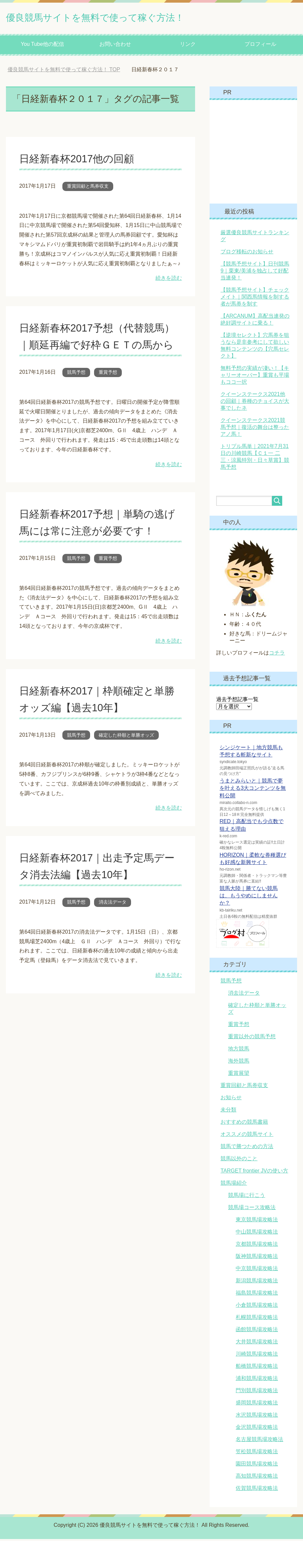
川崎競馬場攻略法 (257, 1356)
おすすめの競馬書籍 (244, 1124)
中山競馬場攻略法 (257, 1233)
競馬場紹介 (233, 1185)
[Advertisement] (259, 153)
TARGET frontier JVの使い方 (254, 1172)
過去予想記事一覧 (237, 701)
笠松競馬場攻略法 (257, 1453)
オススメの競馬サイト (246, 1136)
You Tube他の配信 (42, 46)
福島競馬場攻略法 (257, 1295)
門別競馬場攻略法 (257, 1392)
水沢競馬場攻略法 (257, 1417)
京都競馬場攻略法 (257, 1246)
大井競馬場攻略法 (257, 1343)
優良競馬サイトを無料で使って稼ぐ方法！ (120, 17)
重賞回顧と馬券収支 (88, 188)
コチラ (277, 655)
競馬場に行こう (246, 1197)
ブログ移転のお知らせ (246, 253)
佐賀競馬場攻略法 (257, 1490)
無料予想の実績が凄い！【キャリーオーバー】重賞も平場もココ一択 (254, 377)
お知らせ (231, 1099)
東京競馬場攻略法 (257, 1221)
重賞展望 (238, 1075)
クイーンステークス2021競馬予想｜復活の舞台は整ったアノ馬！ (254, 429)
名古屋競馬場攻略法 (259, 1441)
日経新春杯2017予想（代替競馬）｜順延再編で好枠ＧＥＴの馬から (98, 346)
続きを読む (168, 280)
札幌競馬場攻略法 (257, 1319)
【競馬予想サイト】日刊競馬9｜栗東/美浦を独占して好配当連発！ (254, 272)
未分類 (228, 1111)
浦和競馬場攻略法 (257, 1380)
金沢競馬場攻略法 (257, 1429)
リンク (188, 46)
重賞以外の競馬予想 (252, 1038)
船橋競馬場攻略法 (257, 1368)
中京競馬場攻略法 (257, 1270)
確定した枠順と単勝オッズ (126, 753)
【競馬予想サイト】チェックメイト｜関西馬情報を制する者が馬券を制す (254, 298)
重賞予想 (108, 391)
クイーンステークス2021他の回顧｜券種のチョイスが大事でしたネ (254, 403)
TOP (64, 71)
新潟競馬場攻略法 (257, 1282)
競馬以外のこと (238, 1160)
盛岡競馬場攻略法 (257, 1404)
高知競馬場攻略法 (257, 1478)
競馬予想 (76, 391)
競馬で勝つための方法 (246, 1148)
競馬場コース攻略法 (252, 1209)
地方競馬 (238, 1050)
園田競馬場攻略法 (257, 1465)
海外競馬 (238, 1063)
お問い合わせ (115, 46)
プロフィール (260, 46)
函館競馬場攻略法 (257, 1331)
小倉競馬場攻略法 (257, 1307)
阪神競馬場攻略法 (257, 1258)
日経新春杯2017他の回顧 (82, 160)
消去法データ (112, 920)
